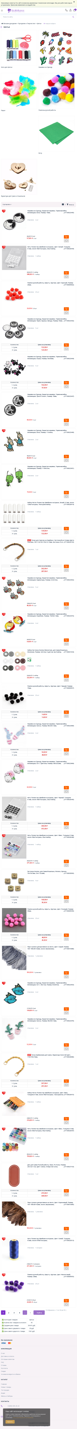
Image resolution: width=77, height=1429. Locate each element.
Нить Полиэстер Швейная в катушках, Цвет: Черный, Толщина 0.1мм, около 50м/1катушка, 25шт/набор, (50, 799)
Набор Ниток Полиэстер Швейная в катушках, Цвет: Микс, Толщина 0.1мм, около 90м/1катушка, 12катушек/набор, (50, 1094)
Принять (10, 1422)
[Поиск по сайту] (36, 17)
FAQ (2, 1362)
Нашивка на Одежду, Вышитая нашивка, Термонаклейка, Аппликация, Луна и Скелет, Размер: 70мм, (50, 395)
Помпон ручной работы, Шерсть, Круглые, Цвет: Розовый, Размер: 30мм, (50, 910)
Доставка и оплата (7, 1356)
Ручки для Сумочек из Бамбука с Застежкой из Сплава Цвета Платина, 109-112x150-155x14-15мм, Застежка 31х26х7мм (50, 541)
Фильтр (70, 205)
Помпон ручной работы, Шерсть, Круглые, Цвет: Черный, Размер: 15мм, (50, 687)
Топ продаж (5, 1390)
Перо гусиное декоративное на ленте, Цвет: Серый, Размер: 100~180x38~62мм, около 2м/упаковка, (50, 948)
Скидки (3, 1371)
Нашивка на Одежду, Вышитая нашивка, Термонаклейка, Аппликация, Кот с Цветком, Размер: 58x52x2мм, (50, 762)
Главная (4, 1384)
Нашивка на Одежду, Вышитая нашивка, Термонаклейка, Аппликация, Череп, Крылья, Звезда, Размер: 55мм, (50, 320)
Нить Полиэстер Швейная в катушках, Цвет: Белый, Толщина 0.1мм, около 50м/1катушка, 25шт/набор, (50, 248)
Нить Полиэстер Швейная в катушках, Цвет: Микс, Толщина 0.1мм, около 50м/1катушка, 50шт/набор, (50, 1130)
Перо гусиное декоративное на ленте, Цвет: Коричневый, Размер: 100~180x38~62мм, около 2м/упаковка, (50, 1203)
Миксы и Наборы (7, 1396)
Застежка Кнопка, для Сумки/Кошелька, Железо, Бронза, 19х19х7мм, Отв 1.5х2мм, (50, 872)
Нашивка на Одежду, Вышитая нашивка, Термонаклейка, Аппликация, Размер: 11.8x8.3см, (50, 467)
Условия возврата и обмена (10, 1374)
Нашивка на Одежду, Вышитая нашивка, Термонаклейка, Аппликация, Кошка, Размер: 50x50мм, (50, 357)
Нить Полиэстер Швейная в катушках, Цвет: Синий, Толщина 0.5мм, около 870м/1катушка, (50, 1239)
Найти (39, 1313)
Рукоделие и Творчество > (27, 23)
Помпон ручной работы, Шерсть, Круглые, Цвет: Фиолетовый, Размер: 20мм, (50, 1275)
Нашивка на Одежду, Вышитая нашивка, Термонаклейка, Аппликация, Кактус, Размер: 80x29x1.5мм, (50, 725)
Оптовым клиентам (7, 1359)
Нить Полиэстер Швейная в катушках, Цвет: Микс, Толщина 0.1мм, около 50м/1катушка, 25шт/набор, (50, 836)
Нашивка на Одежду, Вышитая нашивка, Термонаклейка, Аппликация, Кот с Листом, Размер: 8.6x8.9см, (50, 984)
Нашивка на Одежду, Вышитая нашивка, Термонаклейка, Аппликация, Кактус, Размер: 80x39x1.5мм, (50, 1020)
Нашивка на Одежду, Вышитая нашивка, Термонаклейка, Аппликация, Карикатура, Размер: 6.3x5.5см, (50, 579)
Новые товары (6, 1387)
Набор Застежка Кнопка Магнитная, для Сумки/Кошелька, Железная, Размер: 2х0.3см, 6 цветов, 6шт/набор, (50, 651)
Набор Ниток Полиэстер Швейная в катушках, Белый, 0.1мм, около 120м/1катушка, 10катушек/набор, (50, 503)
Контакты (4, 1368)
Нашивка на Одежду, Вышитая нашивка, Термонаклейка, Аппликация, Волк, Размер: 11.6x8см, (50, 431)
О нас (3, 1353)
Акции (3, 1393)
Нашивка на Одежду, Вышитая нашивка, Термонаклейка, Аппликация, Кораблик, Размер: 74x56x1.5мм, (50, 615)
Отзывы (3, 1365)
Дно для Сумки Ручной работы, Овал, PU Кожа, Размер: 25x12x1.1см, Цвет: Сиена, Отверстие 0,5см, (50, 1166)
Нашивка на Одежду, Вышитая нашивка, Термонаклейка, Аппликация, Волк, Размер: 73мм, (50, 212)
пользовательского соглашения (23, 1417)
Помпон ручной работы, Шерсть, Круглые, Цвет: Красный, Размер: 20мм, (50, 284)
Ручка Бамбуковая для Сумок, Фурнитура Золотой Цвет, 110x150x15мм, (50, 1056)
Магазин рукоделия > (10, 23)
